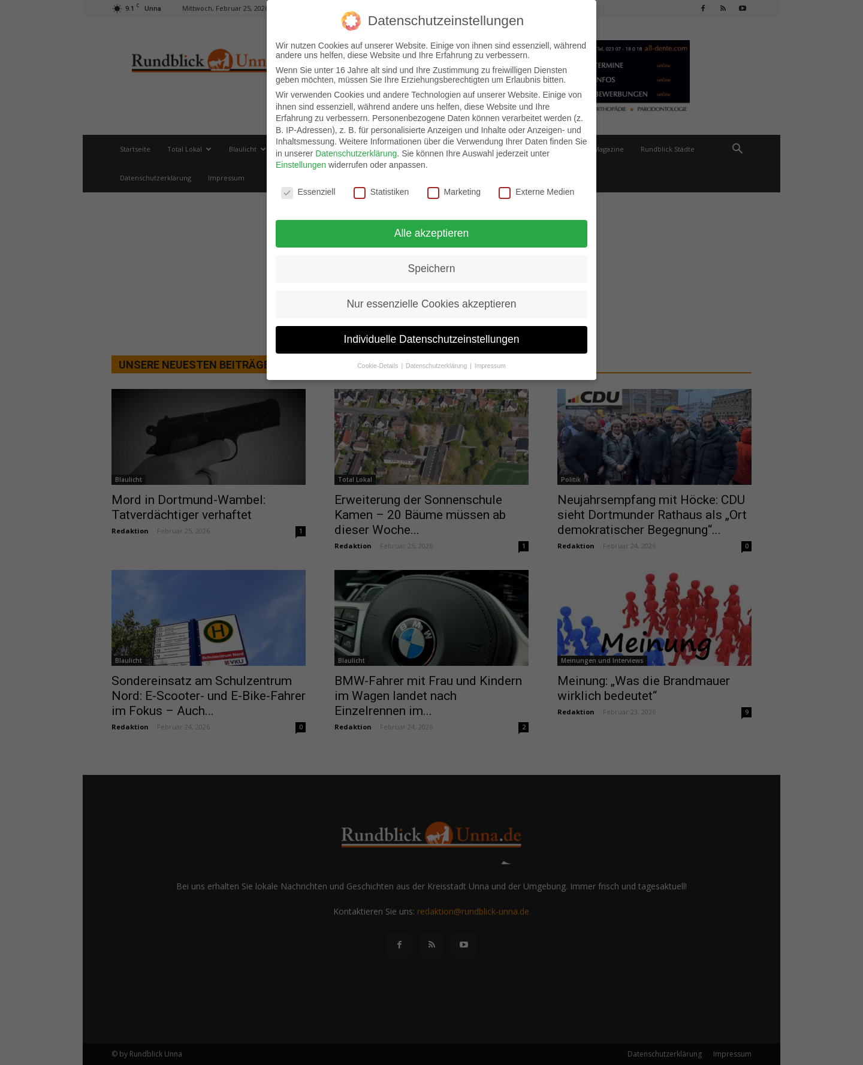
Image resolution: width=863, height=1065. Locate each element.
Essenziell (308, 192)
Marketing (454, 192)
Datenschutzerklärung (356, 153)
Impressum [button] (490, 365)
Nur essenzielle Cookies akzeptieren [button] (431, 304)
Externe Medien (536, 192)
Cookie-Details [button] (378, 365)
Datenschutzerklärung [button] (437, 365)
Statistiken (381, 192)
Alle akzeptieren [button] (431, 233)
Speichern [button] (431, 268)
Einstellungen (301, 165)
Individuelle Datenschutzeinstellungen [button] (432, 339)
